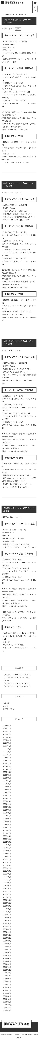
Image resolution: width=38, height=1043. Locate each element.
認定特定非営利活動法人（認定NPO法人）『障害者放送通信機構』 (14, 2)
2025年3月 (7, 757)
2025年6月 (7, 749)
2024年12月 (7, 766)
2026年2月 (7, 731)
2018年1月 (7, 1002)
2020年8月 (7, 912)
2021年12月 (7, 865)
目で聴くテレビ (8, 709)
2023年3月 (7, 827)
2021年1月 (7, 897)
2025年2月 (7, 760)
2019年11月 (7, 938)
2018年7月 (7, 984)
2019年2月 (7, 964)
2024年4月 (7, 789)
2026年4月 (7, 725)
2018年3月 (7, 996)
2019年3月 (7, 961)
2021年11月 (7, 868)
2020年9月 (7, 909)
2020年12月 (7, 900)
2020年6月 (7, 917)
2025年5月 (7, 752)
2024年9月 (7, 775)
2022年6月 (7, 851)
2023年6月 (7, 819)
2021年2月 (7, 894)
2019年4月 (7, 958)
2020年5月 (7, 920)
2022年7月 (7, 848)
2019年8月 (7, 947)
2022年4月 (7, 853)
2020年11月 (7, 903)
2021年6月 (7, 883)
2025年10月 (7, 737)
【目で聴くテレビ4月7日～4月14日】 (16, 677)
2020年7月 (7, 915)
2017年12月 (7, 1005)
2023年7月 (7, 816)
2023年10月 (7, 807)
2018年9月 (7, 979)
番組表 (5, 706)
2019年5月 (7, 955)
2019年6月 (7, 952)
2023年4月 (7, 824)
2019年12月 (7, 935)
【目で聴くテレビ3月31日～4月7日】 (16, 683)
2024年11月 (7, 769)
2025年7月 (7, 746)
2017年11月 (7, 1008)
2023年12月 (7, 801)
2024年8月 (7, 778)
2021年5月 (7, 885)
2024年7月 (7, 781)
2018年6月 (7, 987)
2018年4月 (7, 993)
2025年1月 (7, 763)
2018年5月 (7, 990)
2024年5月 (7, 787)
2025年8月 (7, 743)
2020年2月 (7, 929)
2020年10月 (7, 906)
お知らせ (18, 29)
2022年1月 (7, 862)
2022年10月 (7, 842)
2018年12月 (7, 970)
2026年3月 (7, 728)
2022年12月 (7, 836)
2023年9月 (7, 810)
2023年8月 (7, 813)
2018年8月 (7, 981)
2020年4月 (7, 923)
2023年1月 (7, 833)
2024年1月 (7, 798)
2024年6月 (7, 784)
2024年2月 (7, 795)
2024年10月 (7, 772)
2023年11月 (7, 804)
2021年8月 (7, 877)
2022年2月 (7, 859)
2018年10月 (7, 976)
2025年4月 (7, 755)
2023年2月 (7, 830)
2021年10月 (7, 871)
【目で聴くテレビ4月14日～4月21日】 (17, 675)
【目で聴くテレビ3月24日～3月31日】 (17, 686)
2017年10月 (7, 1011)
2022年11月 (7, 839)
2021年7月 (7, 880)
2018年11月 (7, 973)
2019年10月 (7, 941)
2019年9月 (7, 944)
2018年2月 (7, 999)
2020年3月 (7, 926)
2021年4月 (7, 888)
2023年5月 (7, 821)
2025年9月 (7, 740)
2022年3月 (7, 856)
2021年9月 (7, 874)
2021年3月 (7, 891)
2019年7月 (7, 949)
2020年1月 (7, 932)
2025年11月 (7, 734)
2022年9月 (7, 845)
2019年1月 (7, 967)
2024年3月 (7, 792)
